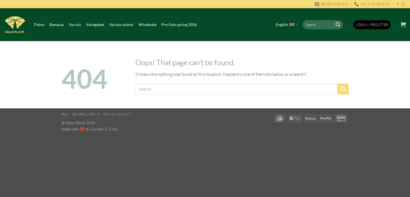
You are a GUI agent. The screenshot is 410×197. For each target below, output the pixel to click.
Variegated (95, 24)
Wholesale (147, 24)
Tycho (113, 129)
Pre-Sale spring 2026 (179, 24)
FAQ (65, 114)
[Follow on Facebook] (398, 4)
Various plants (121, 24)
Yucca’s (75, 24)
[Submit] (338, 25)
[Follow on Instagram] (403, 4)
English (287, 25)
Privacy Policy (117, 114)
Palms (39, 24)
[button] (372, 24)
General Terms (86, 114)
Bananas (57, 24)
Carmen (97, 129)
